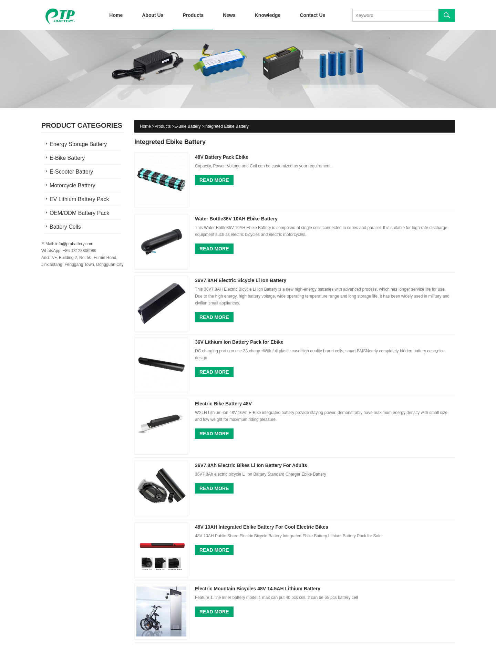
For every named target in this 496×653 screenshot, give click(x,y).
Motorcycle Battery (72, 185)
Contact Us (312, 15)
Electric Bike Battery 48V (223, 403)
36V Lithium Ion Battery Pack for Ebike (239, 342)
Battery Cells (65, 227)
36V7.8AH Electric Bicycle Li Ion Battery (240, 280)
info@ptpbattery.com (74, 243)
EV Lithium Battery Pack (79, 199)
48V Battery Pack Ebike (221, 157)
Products (193, 15)
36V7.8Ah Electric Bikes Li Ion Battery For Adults (251, 465)
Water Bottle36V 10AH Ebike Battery (236, 218)
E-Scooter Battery (71, 172)
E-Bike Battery (67, 158)
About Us (152, 15)
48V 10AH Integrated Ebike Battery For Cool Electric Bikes (261, 527)
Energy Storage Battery (78, 144)
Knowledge (268, 15)
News (229, 15)
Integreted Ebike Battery (226, 126)
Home (116, 15)
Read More (214, 180)
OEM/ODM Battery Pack (79, 213)
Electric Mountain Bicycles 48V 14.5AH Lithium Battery (257, 588)
